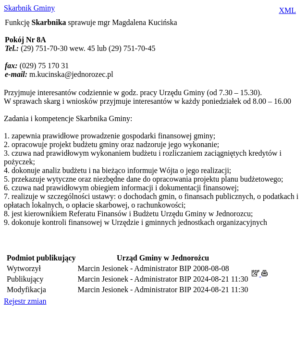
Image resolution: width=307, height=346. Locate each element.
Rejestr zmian (25, 301)
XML (287, 10)
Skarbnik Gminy (29, 8)
